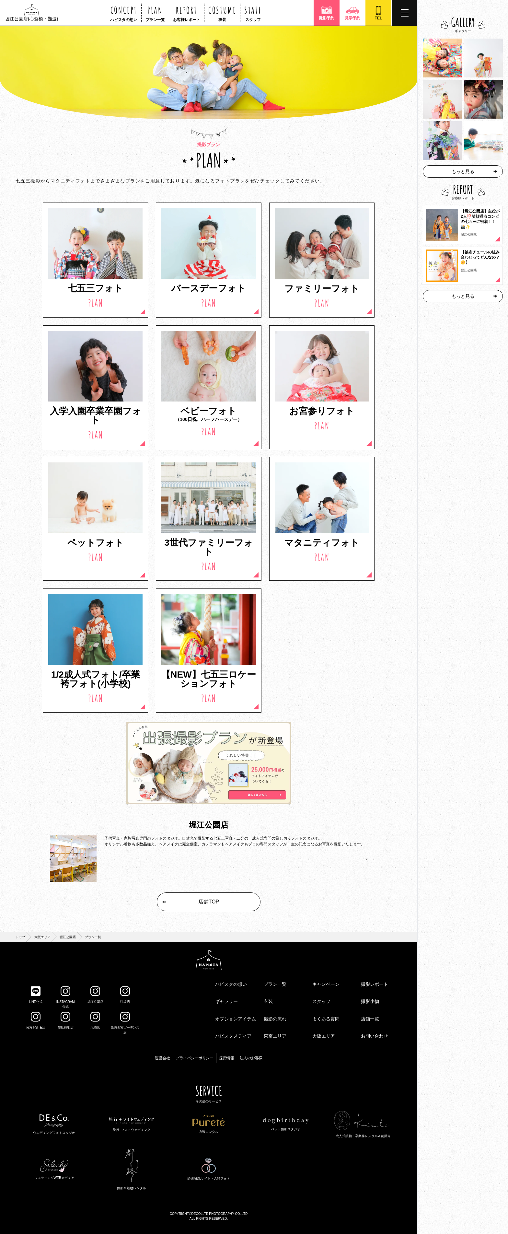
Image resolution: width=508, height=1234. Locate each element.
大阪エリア (42, 937)
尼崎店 (95, 1020)
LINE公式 (35, 995)
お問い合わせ (374, 1036)
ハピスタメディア (233, 1036)
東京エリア (275, 1036)
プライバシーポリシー (195, 1058)
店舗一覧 (370, 1018)
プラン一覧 (275, 984)
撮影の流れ (275, 1018)
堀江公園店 (68, 937)
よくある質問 (326, 1018)
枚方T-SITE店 (35, 1020)
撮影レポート (374, 984)
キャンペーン (326, 984)
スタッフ (321, 1001)
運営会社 (162, 1058)
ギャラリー (226, 1001)
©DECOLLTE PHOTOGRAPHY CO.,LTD (218, 1214)
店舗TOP (190, 901)
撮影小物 (370, 1001)
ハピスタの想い (231, 984)
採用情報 (226, 1058)
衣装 (268, 1001)
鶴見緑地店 (66, 1020)
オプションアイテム (235, 1018)
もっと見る (475, 171)
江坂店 (125, 995)
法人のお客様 (251, 1058)
